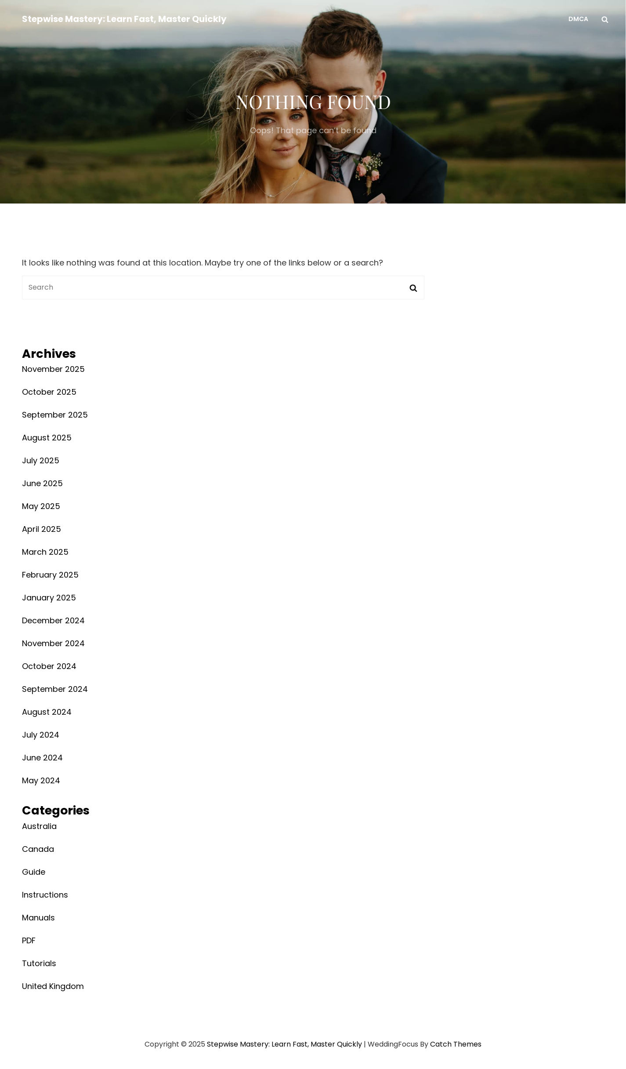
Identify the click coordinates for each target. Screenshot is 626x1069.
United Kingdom (53, 986)
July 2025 (40, 460)
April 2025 (41, 529)
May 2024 (41, 780)
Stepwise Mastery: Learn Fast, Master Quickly (124, 19)
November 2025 (53, 369)
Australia (39, 826)
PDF (29, 940)
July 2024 (40, 734)
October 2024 (49, 666)
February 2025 (50, 574)
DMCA (578, 19)
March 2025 (45, 551)
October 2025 (49, 391)
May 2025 (41, 506)
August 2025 (47, 437)
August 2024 (47, 711)
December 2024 (53, 620)
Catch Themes (455, 1044)
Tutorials (39, 963)
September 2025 (55, 414)
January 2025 (49, 597)
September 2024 (55, 689)
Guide (33, 871)
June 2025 (42, 483)
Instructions (45, 894)
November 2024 (53, 643)
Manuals (38, 917)
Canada (38, 849)
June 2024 (42, 757)
